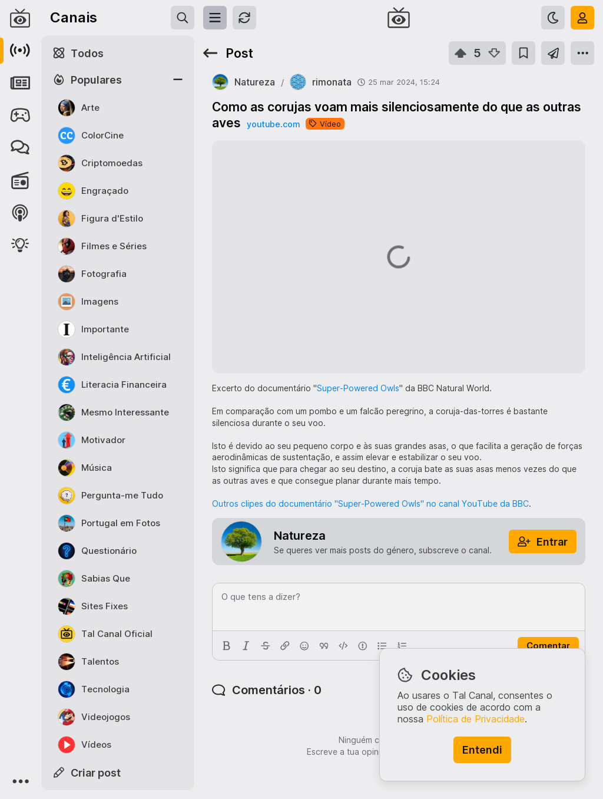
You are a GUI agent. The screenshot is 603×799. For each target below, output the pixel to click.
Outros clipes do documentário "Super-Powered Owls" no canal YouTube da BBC (370, 503)
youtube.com (273, 124)
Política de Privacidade (475, 719)
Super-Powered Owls (358, 388)
